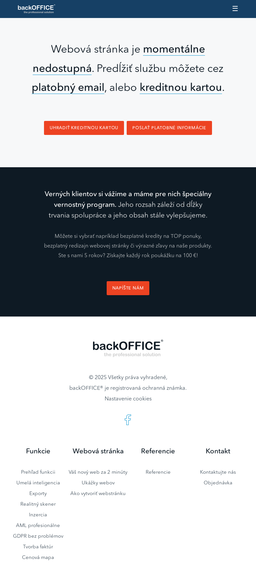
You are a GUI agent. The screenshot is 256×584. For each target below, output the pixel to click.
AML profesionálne (38, 525)
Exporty (38, 493)
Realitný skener (38, 504)
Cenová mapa (38, 557)
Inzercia (38, 514)
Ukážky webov (98, 482)
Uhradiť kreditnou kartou (84, 127)
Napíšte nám (128, 288)
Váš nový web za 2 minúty (98, 472)
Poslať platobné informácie (169, 127)
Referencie (158, 472)
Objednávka (218, 482)
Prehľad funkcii (38, 472)
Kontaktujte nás (218, 472)
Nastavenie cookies (128, 398)
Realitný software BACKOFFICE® (39, 9)
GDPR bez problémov (38, 536)
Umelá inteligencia (38, 482)
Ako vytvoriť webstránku (98, 493)
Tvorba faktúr (38, 546)
